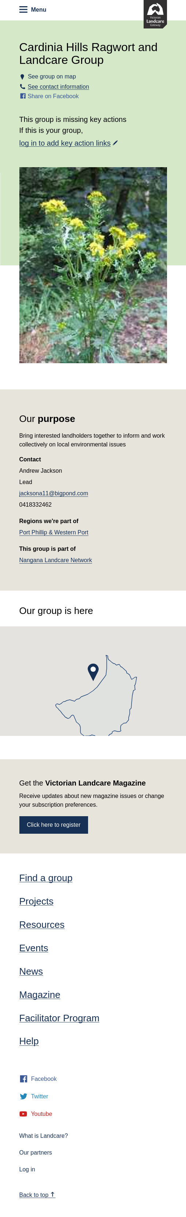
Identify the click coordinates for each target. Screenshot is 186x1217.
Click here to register (54, 825)
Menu (32, 9)
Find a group (46, 877)
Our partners (35, 1152)
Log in (27, 1169)
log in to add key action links (65, 143)
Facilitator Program (59, 1018)
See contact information (58, 87)
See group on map (52, 76)
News (31, 971)
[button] (93, 672)
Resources (42, 924)
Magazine (40, 994)
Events (34, 947)
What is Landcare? (43, 1136)
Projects (36, 901)
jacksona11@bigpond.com (53, 493)
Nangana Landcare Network (55, 560)
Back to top (37, 1195)
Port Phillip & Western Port (53, 532)
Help (29, 1041)
